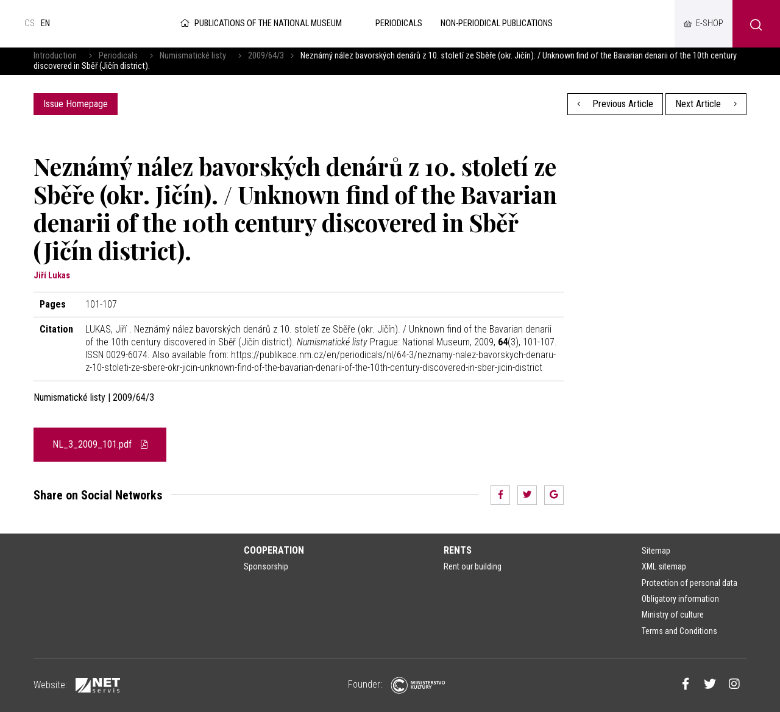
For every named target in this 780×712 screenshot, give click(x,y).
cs (29, 23)
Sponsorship (266, 566)
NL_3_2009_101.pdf (99, 444)
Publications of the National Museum (260, 23)
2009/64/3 (266, 56)
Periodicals (118, 56)
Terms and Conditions (679, 631)
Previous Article (615, 104)
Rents (458, 550)
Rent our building (473, 566)
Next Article (706, 104)
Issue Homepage (75, 104)
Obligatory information (680, 599)
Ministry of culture (673, 614)
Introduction (55, 56)
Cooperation (274, 550)
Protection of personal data (689, 583)
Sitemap (656, 550)
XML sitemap (664, 566)
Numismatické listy (193, 56)
